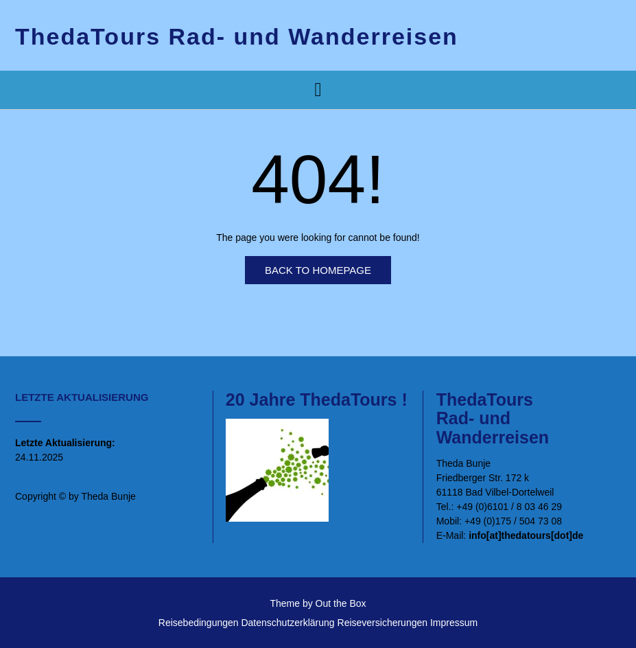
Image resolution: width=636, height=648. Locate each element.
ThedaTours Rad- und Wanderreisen (236, 36)
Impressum (454, 622)
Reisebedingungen (198, 622)
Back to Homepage (318, 270)
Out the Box (341, 603)
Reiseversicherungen (383, 622)
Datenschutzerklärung (287, 622)
